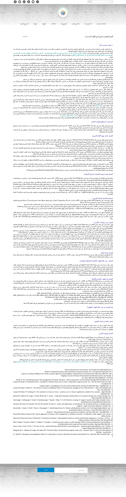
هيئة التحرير (63, 482)
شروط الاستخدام (48, 482)
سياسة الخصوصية (78, 482)
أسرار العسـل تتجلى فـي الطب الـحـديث (99, 36)
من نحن (70, 482)
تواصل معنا (56, 482)
